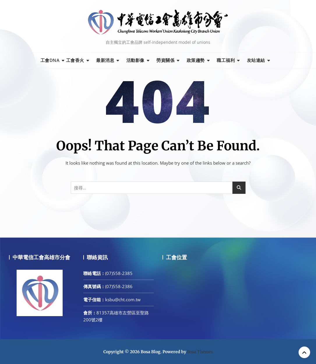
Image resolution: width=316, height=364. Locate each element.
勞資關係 (165, 60)
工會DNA (50, 60)
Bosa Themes (200, 351)
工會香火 (75, 60)
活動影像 (135, 60)
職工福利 (226, 60)
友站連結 (256, 60)
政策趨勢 (196, 60)
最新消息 (105, 60)
